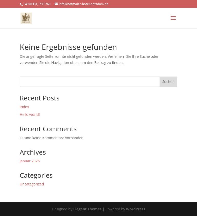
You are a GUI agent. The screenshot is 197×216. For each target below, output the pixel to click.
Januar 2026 (30, 160)
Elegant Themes (87, 208)
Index (24, 106)
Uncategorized (32, 184)
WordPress (135, 208)
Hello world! (30, 114)
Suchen (168, 81)
